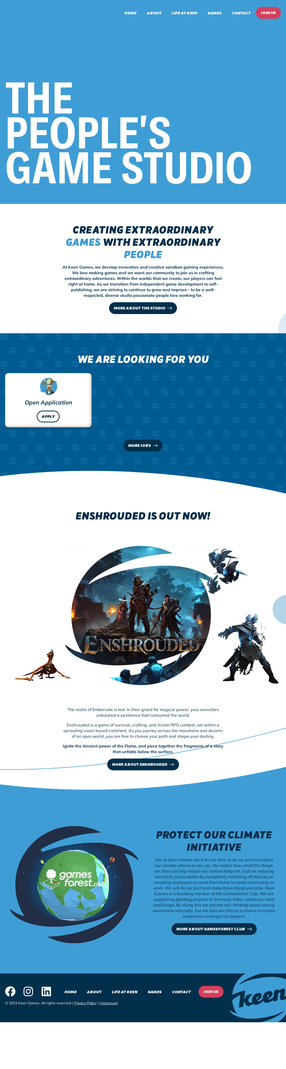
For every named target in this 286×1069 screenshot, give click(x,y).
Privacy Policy (85, 1004)
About (154, 12)
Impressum (109, 1004)
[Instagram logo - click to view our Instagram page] (28, 993)
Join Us (268, 12)
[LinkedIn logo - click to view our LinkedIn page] (46, 993)
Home (130, 12)
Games (215, 12)
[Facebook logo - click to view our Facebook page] (10, 993)
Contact (241, 12)
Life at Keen (184, 12)
